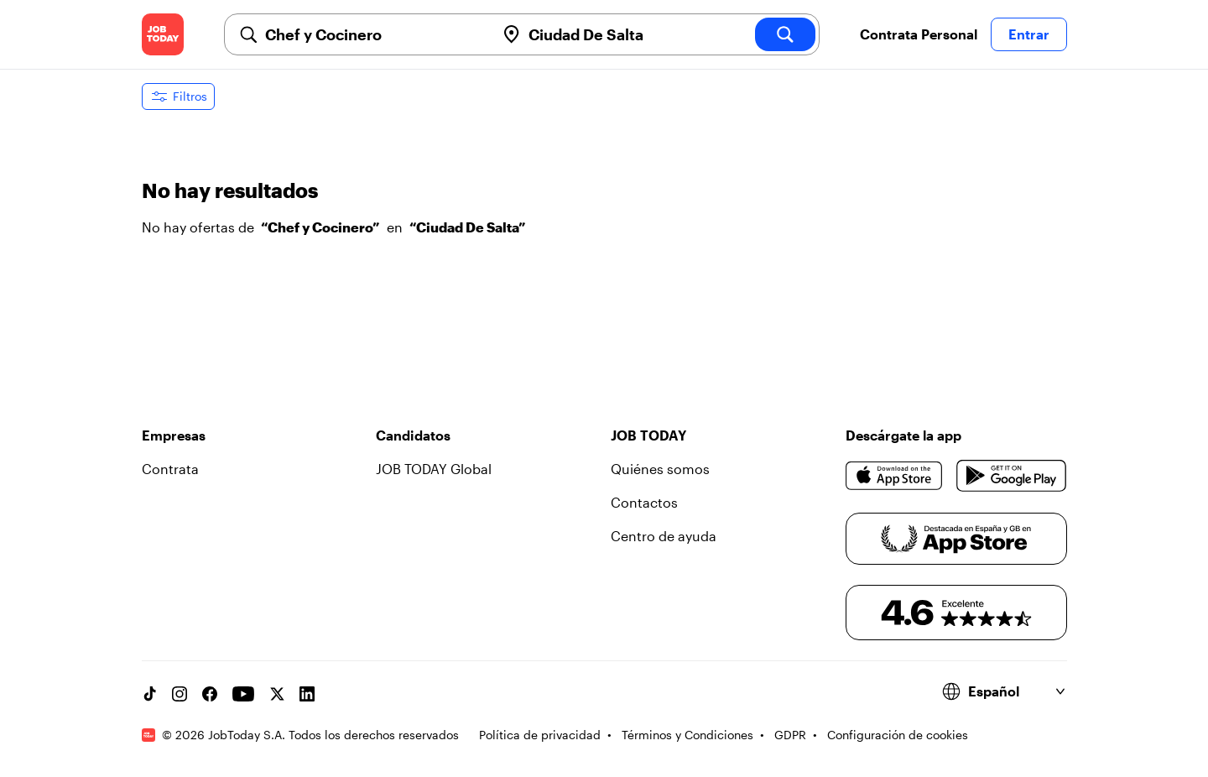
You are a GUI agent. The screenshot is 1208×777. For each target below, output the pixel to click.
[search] (785, 34)
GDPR (790, 734)
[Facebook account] (209, 693)
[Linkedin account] (307, 693)
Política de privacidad (540, 734)
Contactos (644, 502)
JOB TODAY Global (434, 469)
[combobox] (373, 34)
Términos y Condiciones (687, 734)
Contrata (170, 469)
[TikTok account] (149, 693)
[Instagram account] (179, 693)
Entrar (1028, 34)
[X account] (276, 693)
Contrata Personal (918, 34)
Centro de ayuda (663, 536)
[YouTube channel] (243, 693)
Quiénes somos (660, 469)
